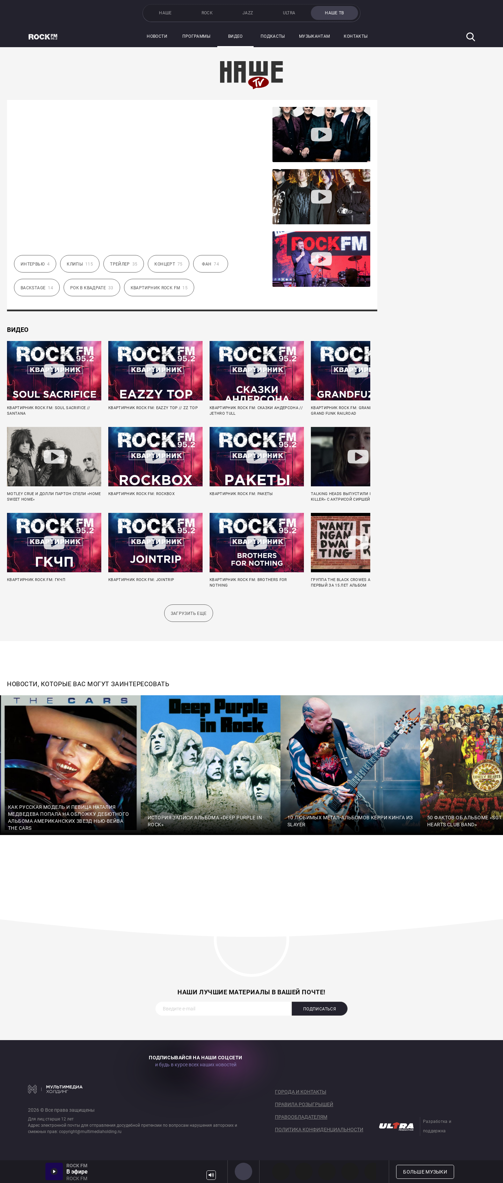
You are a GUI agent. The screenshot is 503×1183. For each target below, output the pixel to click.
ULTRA (289, 12)
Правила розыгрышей (304, 1104)
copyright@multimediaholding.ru (90, 1131)
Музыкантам (314, 36)
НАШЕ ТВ (334, 12)
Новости (157, 36)
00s (327, 1171)
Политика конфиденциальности (319, 1129)
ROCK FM (243, 1171)
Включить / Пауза (54, 1171)
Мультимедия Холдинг (55, 1089)
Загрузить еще (189, 613)
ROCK (207, 12)
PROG (281, 1171)
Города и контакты (300, 1092)
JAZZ (247, 12)
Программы (196, 36)
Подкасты (273, 36)
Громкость (211, 1175)
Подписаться (319, 1009)
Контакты (355, 36)
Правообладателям (301, 1117)
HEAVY (304, 1171)
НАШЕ (165, 12)
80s (373, 1171)
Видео (235, 36)
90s (350, 1171)
